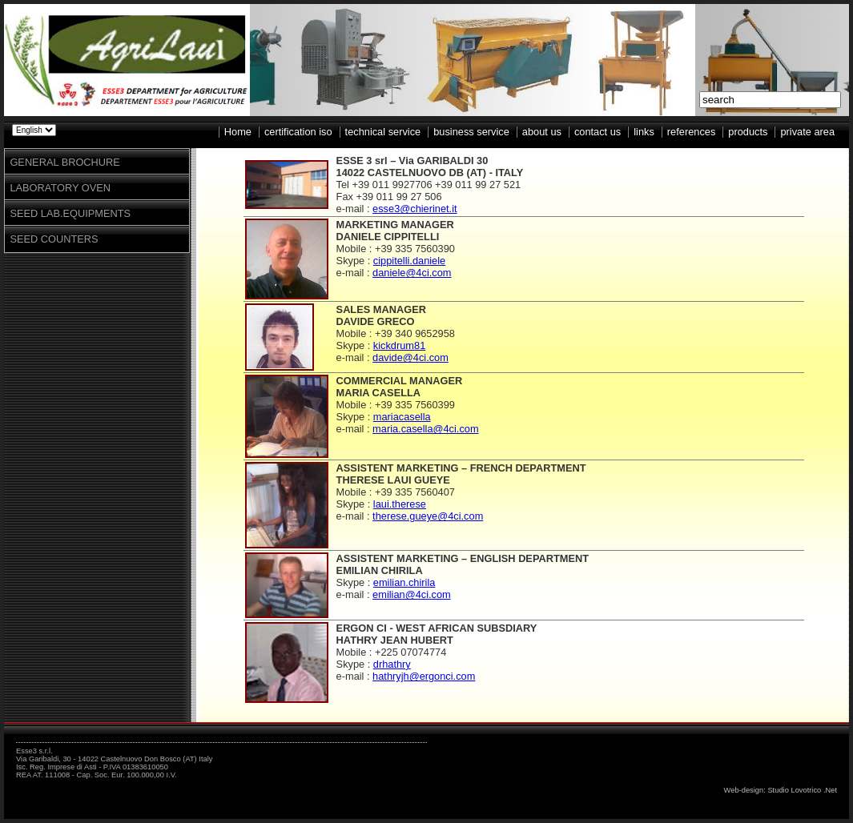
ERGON (355, 628)
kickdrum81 (399, 345)
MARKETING (367, 225)
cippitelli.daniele (409, 261)
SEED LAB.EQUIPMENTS (70, 213)
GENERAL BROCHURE (64, 162)
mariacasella (402, 417)
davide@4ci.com (410, 357)
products (747, 132)
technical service (383, 132)
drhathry (392, 664)
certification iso (298, 132)
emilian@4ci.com (411, 594)
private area (807, 132)
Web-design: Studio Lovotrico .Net (780, 790)
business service (471, 132)
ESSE (350, 161)
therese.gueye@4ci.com (427, 516)
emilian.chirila (404, 582)
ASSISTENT (365, 468)
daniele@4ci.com (411, 273)
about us (541, 132)
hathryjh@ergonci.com (423, 676)
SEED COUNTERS (54, 239)
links (644, 132)
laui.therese (399, 504)
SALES (353, 309)
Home (237, 132)
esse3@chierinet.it (414, 209)
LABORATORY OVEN (60, 188)
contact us (597, 132)
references (691, 132)
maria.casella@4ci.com (425, 429)
